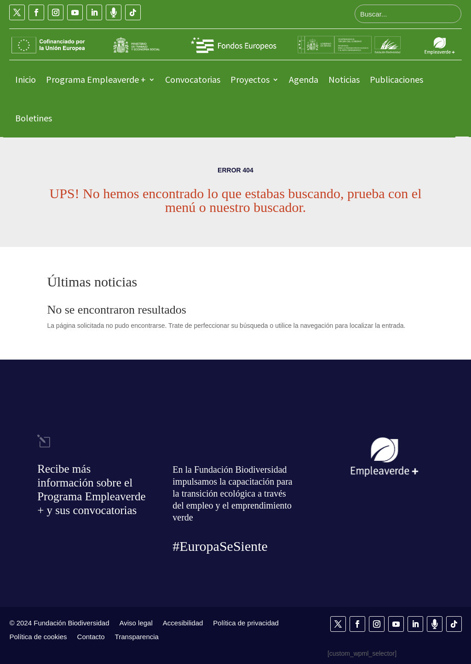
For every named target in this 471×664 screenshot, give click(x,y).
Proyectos (250, 79)
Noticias (344, 79)
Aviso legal (136, 622)
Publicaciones (396, 79)
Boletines (33, 118)
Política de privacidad (246, 622)
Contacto (91, 636)
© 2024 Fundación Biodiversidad (59, 622)
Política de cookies (38, 636)
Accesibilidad (183, 622)
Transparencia (137, 636)
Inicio (25, 79)
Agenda (303, 79)
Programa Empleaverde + (96, 79)
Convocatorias (192, 79)
